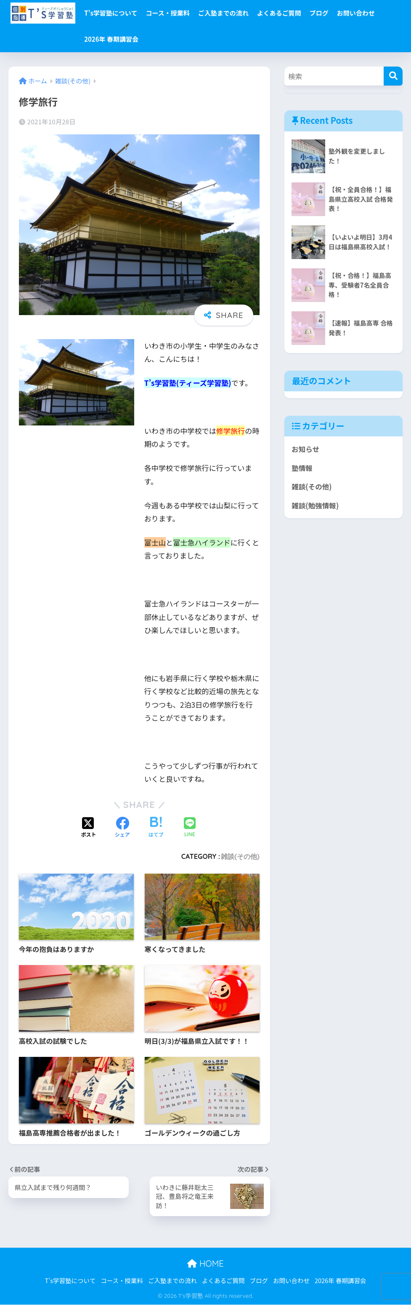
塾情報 (302, 468)
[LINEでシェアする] (190, 827)
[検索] (393, 76)
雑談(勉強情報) (315, 505)
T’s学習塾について (110, 12)
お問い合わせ (356, 12)
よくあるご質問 (279, 12)
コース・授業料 (167, 12)
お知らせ (306, 449)
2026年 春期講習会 (111, 39)
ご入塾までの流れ (223, 12)
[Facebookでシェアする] (122, 827)
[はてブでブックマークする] (156, 827)
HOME (205, 1264)
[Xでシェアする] (88, 827)
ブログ (319, 12)
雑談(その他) (240, 856)
